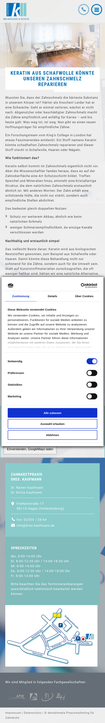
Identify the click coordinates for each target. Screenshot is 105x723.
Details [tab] (52, 296)
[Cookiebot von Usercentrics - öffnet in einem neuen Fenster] (80, 285)
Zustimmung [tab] (20, 296)
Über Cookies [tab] (84, 296)
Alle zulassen (52, 412)
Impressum (13, 713)
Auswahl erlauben (52, 423)
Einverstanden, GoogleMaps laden (30, 449)
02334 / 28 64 (35, 519)
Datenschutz (33, 713)
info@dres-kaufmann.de (36, 525)
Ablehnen (52, 434)
